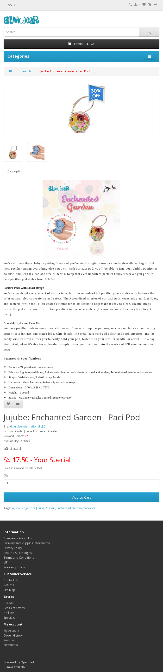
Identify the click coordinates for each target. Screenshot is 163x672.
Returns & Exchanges (18, 553)
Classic (50, 508)
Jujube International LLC (29, 426)
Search (26, 71)
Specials (9, 618)
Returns (9, 585)
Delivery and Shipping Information (27, 543)
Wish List (9, 640)
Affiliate (9, 613)
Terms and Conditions (19, 558)
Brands (8, 603)
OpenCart (27, 662)
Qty (6, 475)
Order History (13, 635)
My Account (11, 631)
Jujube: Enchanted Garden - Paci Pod (65, 71)
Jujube (16, 508)
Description (15, 171)
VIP (6, 562)
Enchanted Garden (69, 508)
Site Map (9, 590)
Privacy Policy (13, 548)
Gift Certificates (14, 608)
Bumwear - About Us (18, 538)
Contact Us (11, 580)
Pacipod (89, 508)
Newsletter (11, 645)
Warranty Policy (14, 567)
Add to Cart (81, 497)
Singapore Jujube (32, 508)
